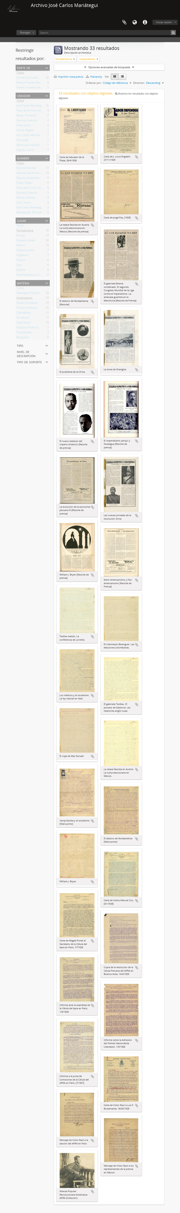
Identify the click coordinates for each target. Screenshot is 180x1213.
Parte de (23, 67)
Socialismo (22, 318)
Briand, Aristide (25, 198)
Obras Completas (27, 303)
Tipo (20, 345)
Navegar (25, 32)
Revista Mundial (26, 169)
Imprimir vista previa (68, 76)
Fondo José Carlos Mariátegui (34, 78)
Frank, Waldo (24, 183)
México (20, 246)
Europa (20, 236)
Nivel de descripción (26, 353)
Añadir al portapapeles (92, 158)
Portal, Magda (24, 131)
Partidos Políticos (27, 308)
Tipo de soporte (29, 361)
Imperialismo (24, 298)
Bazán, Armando (26, 116)
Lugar (21, 220)
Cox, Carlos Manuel (28, 136)
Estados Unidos (25, 241)
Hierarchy (94, 76)
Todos (20, 73)
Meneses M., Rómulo (29, 213)
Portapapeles (124, 22)
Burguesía (22, 338)
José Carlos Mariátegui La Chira (35, 106)
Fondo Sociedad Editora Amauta (36, 88)
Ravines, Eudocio (26, 121)
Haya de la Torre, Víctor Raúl (33, 111)
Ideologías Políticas (28, 293)
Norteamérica (24, 231)
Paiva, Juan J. (23, 126)
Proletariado (24, 333)
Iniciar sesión (164, 22)
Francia (20, 261)
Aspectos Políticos (27, 328)
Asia (18, 266)
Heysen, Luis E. (25, 150)
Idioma (134, 22)
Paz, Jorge (22, 141)
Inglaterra (22, 256)
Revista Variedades (27, 178)
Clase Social (23, 323)
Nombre (23, 158)
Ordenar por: (94, 83)
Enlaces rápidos (145, 22)
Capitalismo (23, 313)
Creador (23, 95)
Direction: (139, 83)
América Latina (25, 251)
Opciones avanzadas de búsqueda (109, 67)
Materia (23, 283)
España (20, 270)
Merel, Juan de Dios (28, 146)
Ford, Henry (23, 203)
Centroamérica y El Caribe (32, 275)
